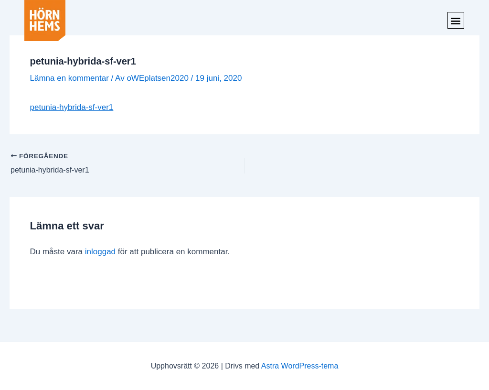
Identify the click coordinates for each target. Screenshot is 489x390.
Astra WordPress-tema (300, 366)
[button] (455, 20)
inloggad (100, 251)
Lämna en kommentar (69, 78)
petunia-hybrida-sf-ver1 (72, 107)
